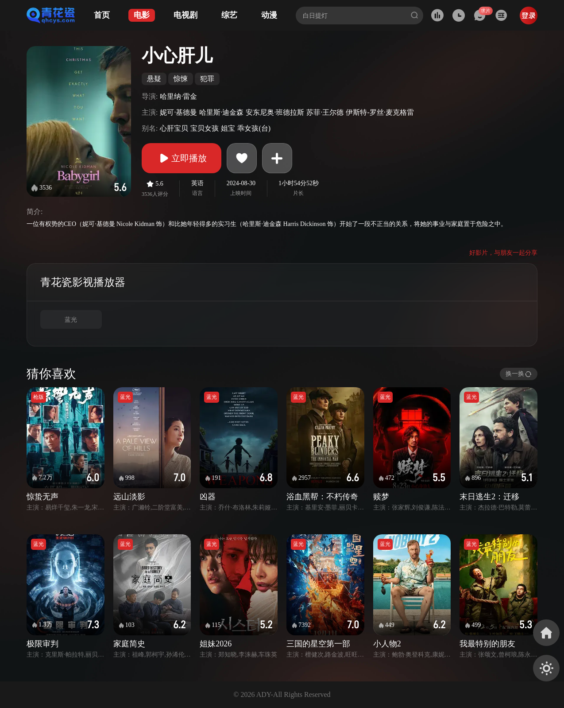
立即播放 (181, 158)
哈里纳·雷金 (178, 96)
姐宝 (228, 128)
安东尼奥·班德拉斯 (275, 112)
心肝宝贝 (174, 128)
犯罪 (207, 78)
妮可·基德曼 (178, 112)
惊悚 (181, 78)
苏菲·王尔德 (325, 112)
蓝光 (71, 319)
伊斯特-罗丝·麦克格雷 (379, 112)
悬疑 (154, 78)
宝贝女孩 (204, 128)
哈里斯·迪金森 (221, 112)
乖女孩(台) (253, 128)
